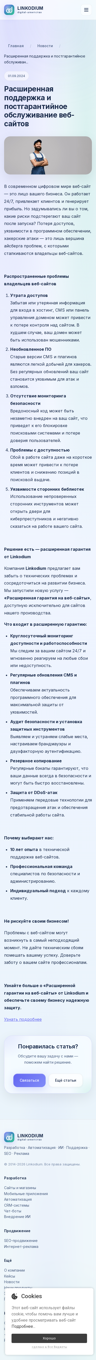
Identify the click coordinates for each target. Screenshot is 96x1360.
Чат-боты (12, 1211)
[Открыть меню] (86, 9)
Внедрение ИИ (17, 1216)
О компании (14, 1270)
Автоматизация (18, 1199)
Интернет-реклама (21, 1246)
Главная (16, 46)
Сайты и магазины (20, 1188)
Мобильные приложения (26, 1193)
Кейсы (9, 1276)
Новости (45, 46)
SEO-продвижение (21, 1240)
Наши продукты (18, 1288)
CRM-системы (16, 1205)
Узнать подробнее (23, 1019)
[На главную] (24, 10)
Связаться (29, 1080)
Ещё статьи (65, 1080)
